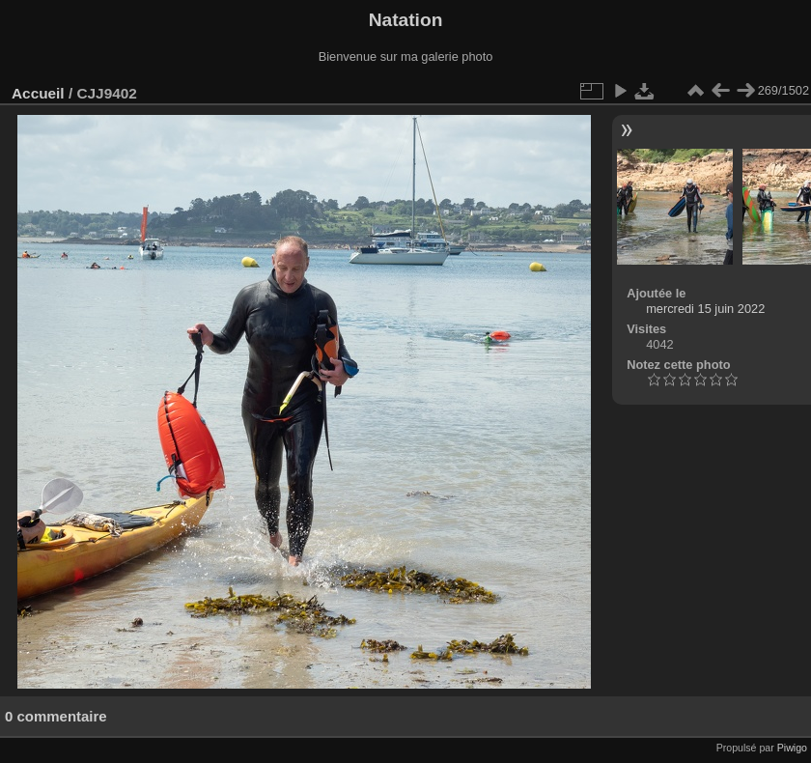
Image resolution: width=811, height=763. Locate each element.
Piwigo (792, 747)
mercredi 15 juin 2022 (705, 308)
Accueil (38, 93)
